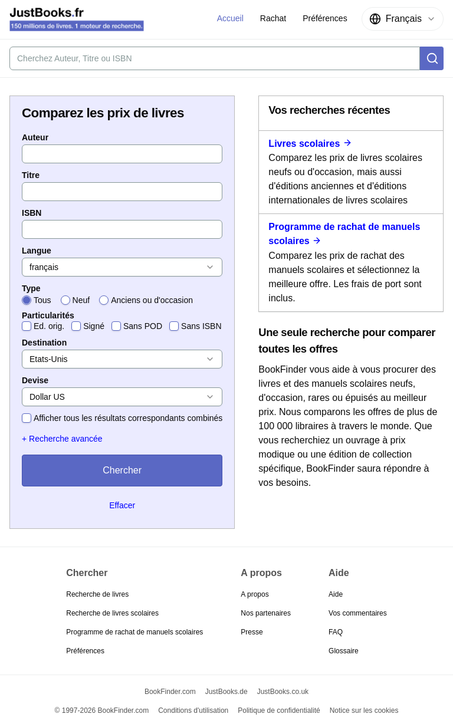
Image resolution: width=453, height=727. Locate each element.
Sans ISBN (201, 326)
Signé (93, 326)
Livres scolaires (310, 144)
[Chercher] (432, 58)
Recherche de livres (97, 594)
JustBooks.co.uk (282, 691)
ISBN (31, 213)
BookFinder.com (170, 691)
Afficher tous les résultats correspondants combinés (128, 418)
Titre (31, 175)
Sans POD (142, 326)
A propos (254, 594)
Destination (44, 342)
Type (31, 288)
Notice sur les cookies (364, 710)
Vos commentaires (358, 613)
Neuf (81, 300)
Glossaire (344, 651)
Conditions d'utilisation (193, 710)
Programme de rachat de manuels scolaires (134, 632)
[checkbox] (26, 326)
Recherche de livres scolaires (112, 613)
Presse (251, 632)
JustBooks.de (226, 691)
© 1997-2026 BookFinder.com (102, 710)
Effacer (122, 505)
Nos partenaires (266, 613)
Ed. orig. (49, 326)
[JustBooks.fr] (76, 19)
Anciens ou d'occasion (152, 300)
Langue (36, 250)
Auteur (35, 137)
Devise (35, 380)
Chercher (122, 470)
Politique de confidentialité (279, 710)
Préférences (85, 651)
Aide (336, 594)
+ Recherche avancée (62, 438)
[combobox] (403, 19)
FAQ (336, 632)
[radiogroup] (122, 300)
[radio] (26, 300)
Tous (42, 300)
